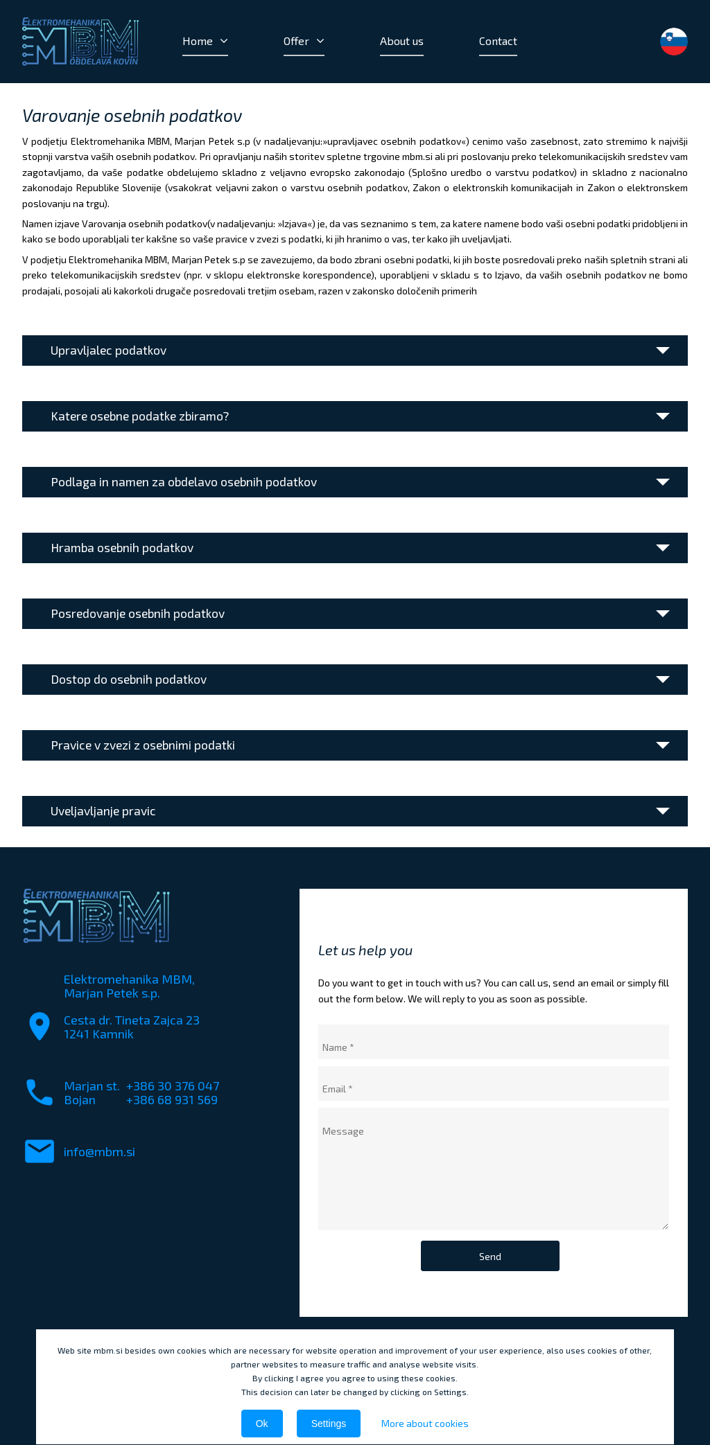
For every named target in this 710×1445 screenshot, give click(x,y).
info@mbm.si (99, 1151)
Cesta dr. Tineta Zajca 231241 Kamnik (132, 1026)
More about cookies (425, 1423)
